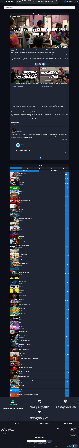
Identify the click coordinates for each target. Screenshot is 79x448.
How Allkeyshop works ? (6, 427)
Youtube (52, 425)
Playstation (59, 431)
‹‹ (35, 157)
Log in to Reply (64, 139)
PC (57, 425)
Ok (69, 446)
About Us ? (3, 425)
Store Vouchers (73, 425)
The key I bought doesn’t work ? (7, 429)
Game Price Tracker (74, 427)
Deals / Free (72, 430)
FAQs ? (2, 431)
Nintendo (59, 433)
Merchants (36, 427)
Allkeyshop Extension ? (6, 433)
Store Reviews (72, 431)
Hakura (22, 144)
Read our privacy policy (63, 446)
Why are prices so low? (6, 428)
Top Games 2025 (73, 433)
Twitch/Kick (36, 425)
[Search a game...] (39, 7)
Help (74, 446)
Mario (17, 130)
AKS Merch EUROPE (73, 435)
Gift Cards (72, 429)
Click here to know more (17, 86)
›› (45, 157)
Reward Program (73, 428)
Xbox (58, 428)
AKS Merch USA (73, 434)
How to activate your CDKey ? (7, 430)
